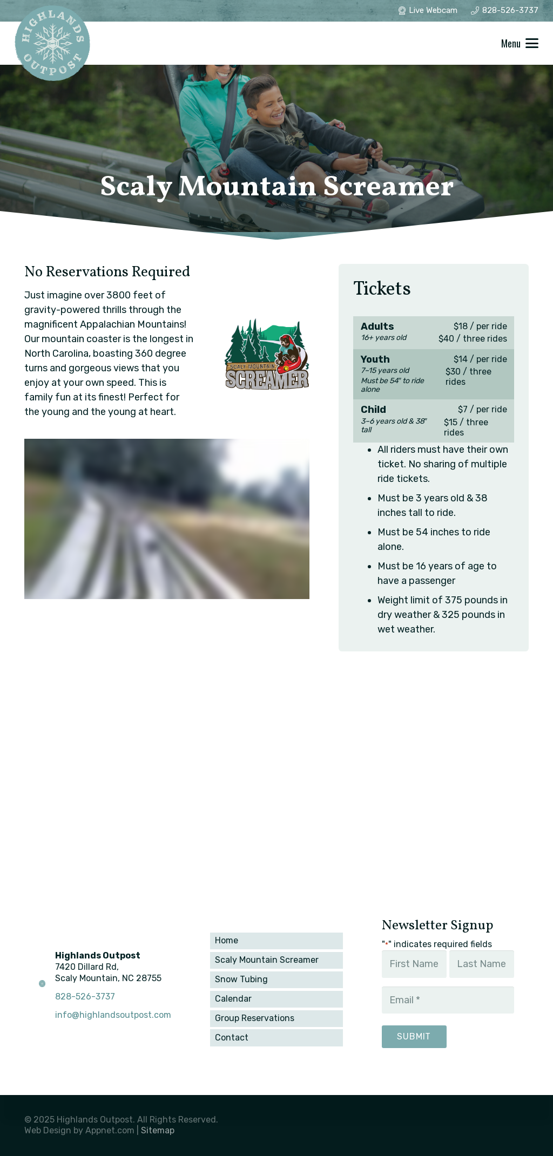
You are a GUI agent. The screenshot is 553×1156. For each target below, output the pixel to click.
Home (226, 940)
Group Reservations (254, 1018)
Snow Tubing (241, 979)
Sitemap (157, 1130)
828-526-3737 (85, 996)
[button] (520, 43)
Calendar (233, 999)
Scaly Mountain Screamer (267, 960)
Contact (231, 1037)
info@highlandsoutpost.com (113, 1015)
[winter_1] (52, 43)
